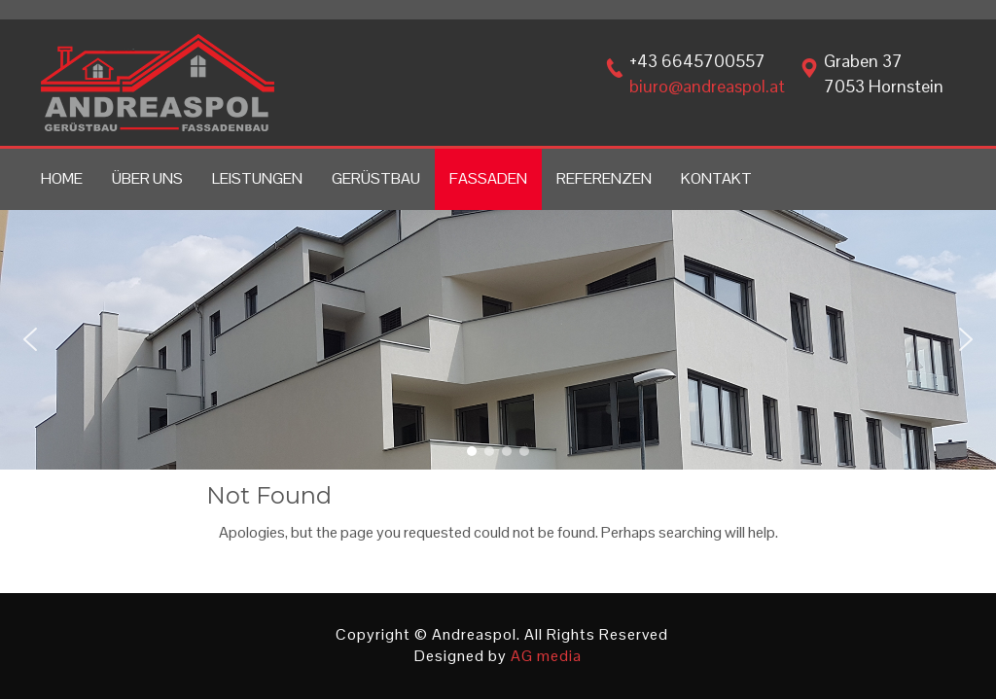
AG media (546, 656)
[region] (498, 340)
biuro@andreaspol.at (707, 86)
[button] (30, 339)
